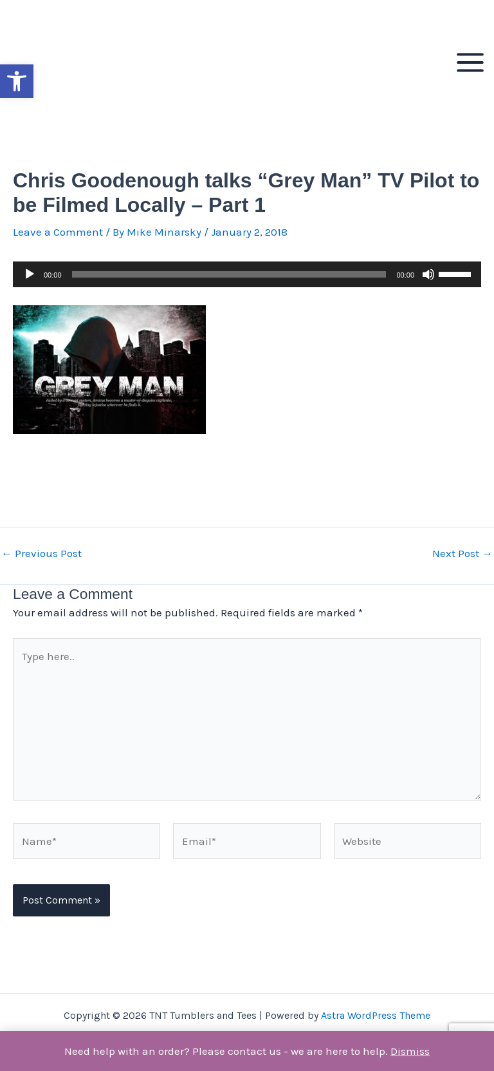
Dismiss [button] (410, 1051)
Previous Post (41, 553)
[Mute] (428, 274)
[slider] (229, 274)
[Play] (29, 274)
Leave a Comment (58, 231)
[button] (16, 81)
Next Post (462, 553)
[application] (247, 274)
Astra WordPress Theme (375, 1015)
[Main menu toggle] (470, 62)
